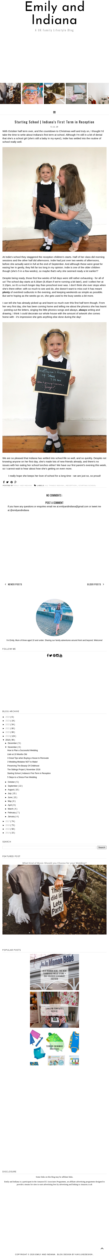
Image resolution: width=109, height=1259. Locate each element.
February (12, 812)
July (10, 793)
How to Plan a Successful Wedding (22, 750)
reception (71, 485)
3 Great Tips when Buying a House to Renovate (28, 758)
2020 (8, 732)
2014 (8, 833)
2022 (8, 724)
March (11, 809)
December (12, 743)
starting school (87, 485)
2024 (8, 717)
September (13, 786)
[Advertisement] (54, 58)
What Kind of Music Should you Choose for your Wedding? (54, 863)
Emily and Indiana (54, 14)
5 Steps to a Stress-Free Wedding (22, 777)
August (11, 790)
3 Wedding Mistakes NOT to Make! (22, 762)
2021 (8, 728)
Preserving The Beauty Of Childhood (23, 766)
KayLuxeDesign (84, 1254)
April (10, 805)
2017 (8, 821)
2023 (8, 721)
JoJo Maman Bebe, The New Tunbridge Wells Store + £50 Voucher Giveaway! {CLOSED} (54, 975)
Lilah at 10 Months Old (17, 754)
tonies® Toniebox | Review (54, 1009)
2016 (8, 825)
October (11, 782)
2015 (8, 829)
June (10, 797)
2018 (8, 740)
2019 (8, 736)
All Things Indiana (55, 485)
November (12, 747)
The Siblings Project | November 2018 (23, 769)
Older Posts (96, 584)
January (11, 816)
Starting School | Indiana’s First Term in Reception (29, 773)
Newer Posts (13, 584)
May (10, 801)
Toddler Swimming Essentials (54, 1047)
